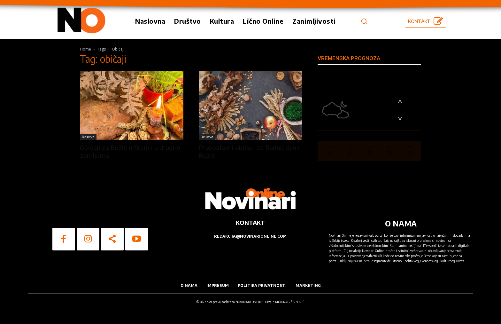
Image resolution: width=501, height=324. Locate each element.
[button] (364, 21)
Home (85, 49)
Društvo (88, 137)
